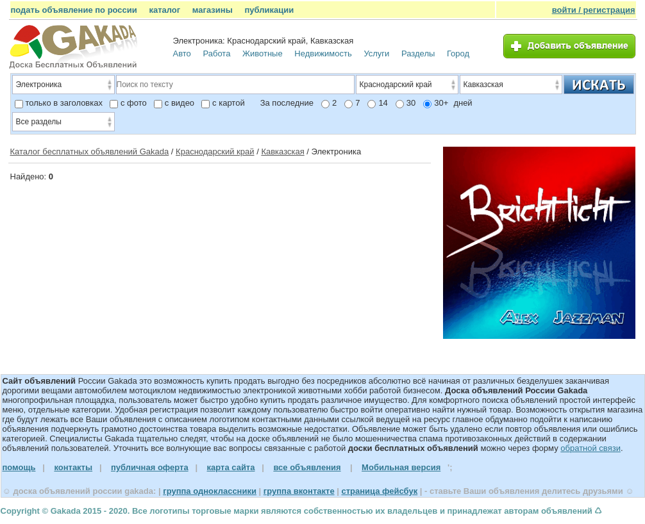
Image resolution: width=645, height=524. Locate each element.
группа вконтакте (299, 491)
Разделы (418, 53)
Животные (262, 53)
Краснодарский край (215, 151)
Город (458, 53)
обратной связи (590, 448)
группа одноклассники (209, 491)
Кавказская (282, 151)
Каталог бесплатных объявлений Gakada (89, 151)
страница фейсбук (379, 491)
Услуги (376, 53)
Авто (182, 53)
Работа (216, 53)
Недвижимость (322, 53)
